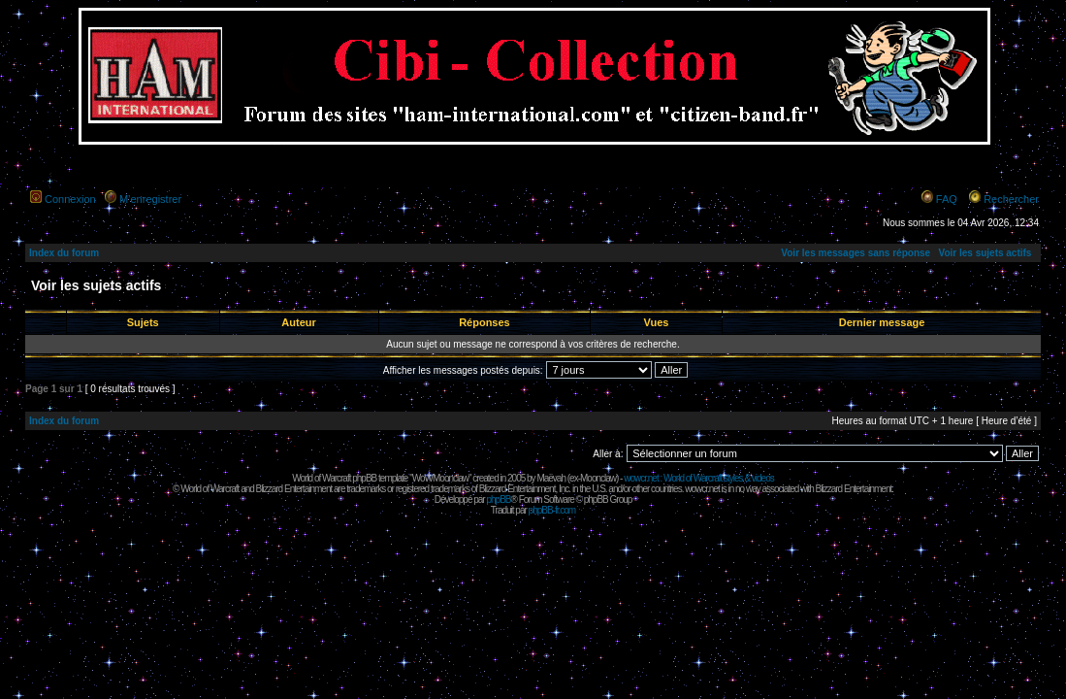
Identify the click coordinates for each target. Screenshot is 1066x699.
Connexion (70, 199)
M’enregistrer (150, 199)
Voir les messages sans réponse (855, 253)
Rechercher (1011, 199)
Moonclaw (598, 478)
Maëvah (550, 478)
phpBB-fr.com (552, 510)
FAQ (946, 199)
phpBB (498, 499)
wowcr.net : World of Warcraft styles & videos (699, 478)
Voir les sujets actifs (984, 253)
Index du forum (64, 253)
